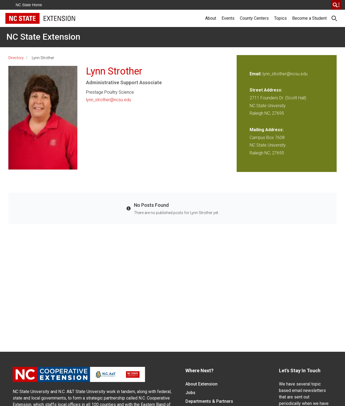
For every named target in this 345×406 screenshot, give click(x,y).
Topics (280, 18)
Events (228, 18)
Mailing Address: (267, 129)
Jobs (190, 392)
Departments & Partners (209, 401)
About (210, 18)
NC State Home (29, 5)
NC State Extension (43, 37)
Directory (16, 58)
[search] (336, 5)
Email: (256, 73)
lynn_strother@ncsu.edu (108, 99)
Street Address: (266, 90)
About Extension (201, 384)
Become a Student (309, 18)
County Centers (254, 18)
